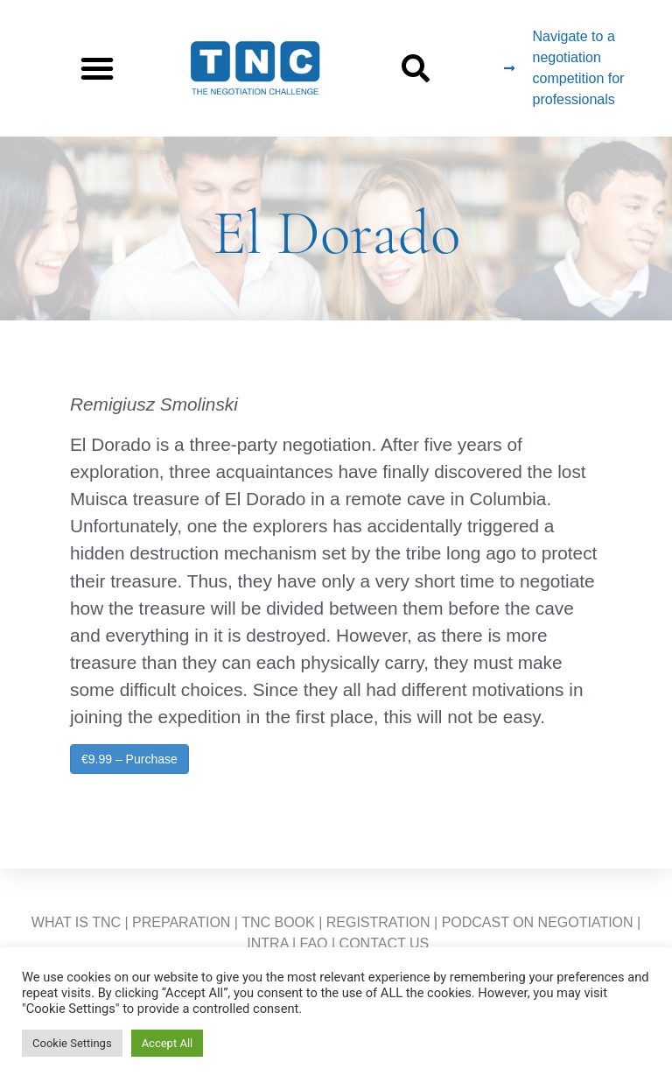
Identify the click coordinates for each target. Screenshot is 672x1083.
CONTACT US (385, 943)
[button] (97, 68)
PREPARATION (181, 922)
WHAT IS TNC (76, 922)
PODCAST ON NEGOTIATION (538, 922)
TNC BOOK (278, 922)
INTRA (267, 943)
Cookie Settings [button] (72, 1043)
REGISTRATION (378, 922)
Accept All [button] (167, 1043)
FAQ (314, 943)
